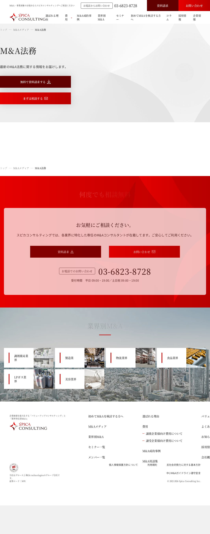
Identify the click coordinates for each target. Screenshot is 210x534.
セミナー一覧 (96, 447)
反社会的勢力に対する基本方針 (184, 465)
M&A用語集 (150, 461)
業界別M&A (102, 17)
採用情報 (182, 17)
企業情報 (197, 17)
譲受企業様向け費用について (162, 441)
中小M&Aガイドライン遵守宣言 (183, 473)
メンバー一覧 (96, 457)
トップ (3, 29)
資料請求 (162, 5)
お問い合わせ (194, 5)
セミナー (120, 17)
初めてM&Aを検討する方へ (146, 17)
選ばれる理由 (52, 17)
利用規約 (152, 465)
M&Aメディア (21, 29)
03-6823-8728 (125, 5)
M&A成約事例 (84, 17)
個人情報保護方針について (123, 465)
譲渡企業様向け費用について (162, 433)
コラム (169, 17)
